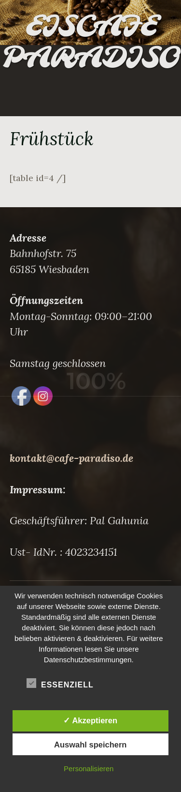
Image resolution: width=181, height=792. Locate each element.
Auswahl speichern (90, 744)
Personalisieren (88, 768)
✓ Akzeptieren (90, 720)
